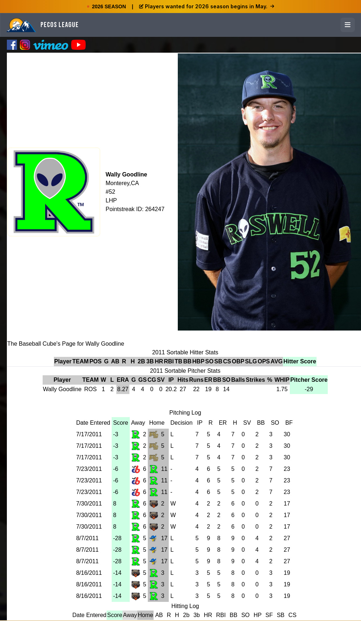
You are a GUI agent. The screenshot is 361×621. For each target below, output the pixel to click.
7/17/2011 (89, 434)
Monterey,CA (122, 183)
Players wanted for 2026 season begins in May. (206, 6)
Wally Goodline (126, 174)
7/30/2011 (89, 503)
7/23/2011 (89, 469)
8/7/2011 (87, 538)
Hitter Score (299, 361)
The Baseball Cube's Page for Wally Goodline (65, 344)
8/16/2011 (89, 573)
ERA (123, 380)
